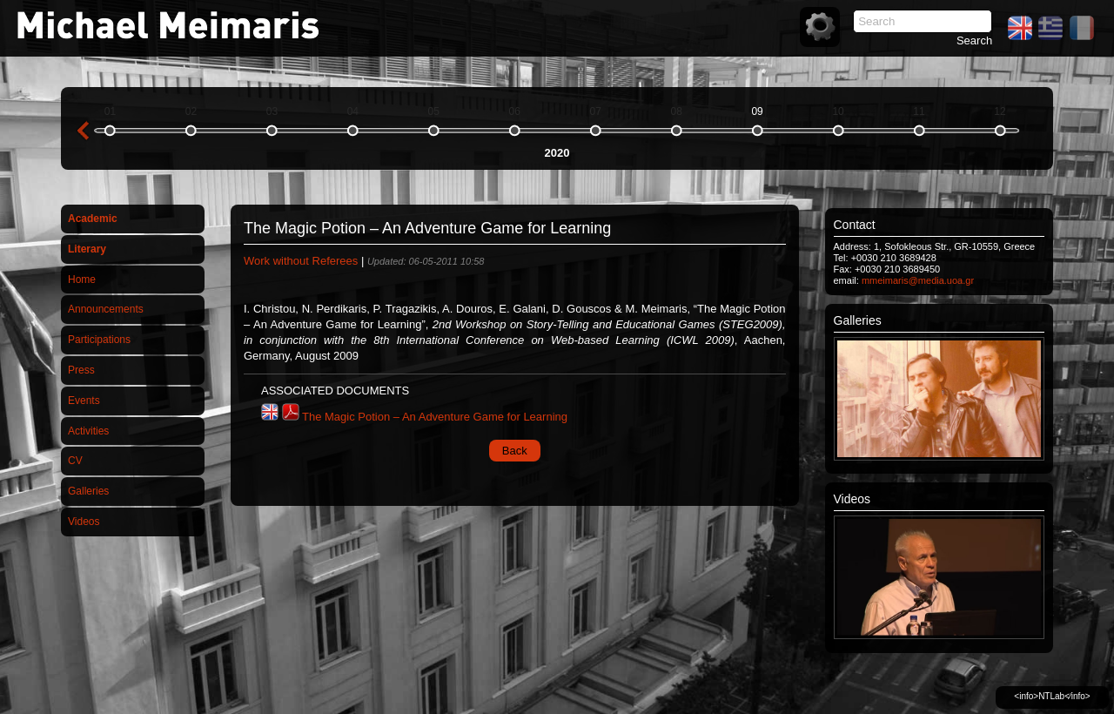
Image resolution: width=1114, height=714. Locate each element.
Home (82, 279)
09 (756, 111)
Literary (87, 249)
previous (83, 130)
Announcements (106, 309)
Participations (99, 339)
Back (514, 450)
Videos (83, 521)
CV (75, 461)
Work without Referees (301, 260)
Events (84, 400)
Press (81, 370)
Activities (88, 431)
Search (974, 40)
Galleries (88, 491)
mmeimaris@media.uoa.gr (918, 280)
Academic (92, 218)
